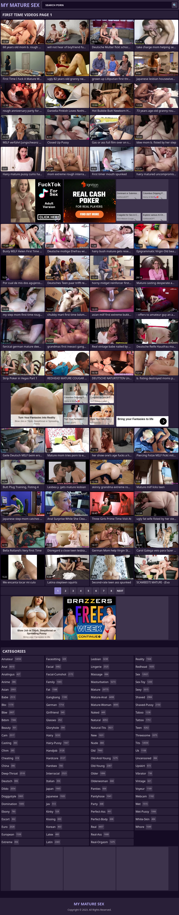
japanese (56, 796)
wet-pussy (146, 811)
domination (13, 804)
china (9, 765)
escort (9, 819)
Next (120, 590)
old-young (102, 765)
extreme (10, 842)
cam (8, 735)
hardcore (56, 758)
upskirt (144, 765)
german (55, 704)
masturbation (103, 682)
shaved (144, 697)
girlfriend (55, 712)
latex (53, 834)
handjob (55, 750)
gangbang (57, 697)
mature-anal (103, 697)
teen (142, 727)
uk (141, 750)
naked (98, 712)
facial (53, 666)
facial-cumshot (60, 674)
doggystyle (13, 796)
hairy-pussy (57, 743)
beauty (9, 727)
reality (144, 659)
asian (9, 689)
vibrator (144, 773)
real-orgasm (103, 842)
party (97, 804)
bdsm (9, 720)
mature (100, 689)
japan (53, 788)
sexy (142, 689)
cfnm (8, 750)
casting (10, 743)
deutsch (10, 781)
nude (98, 743)
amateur (12, 659)
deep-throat (14, 773)
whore (144, 826)
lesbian (100, 659)
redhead (145, 666)
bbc (8, 704)
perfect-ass (101, 811)
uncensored (147, 758)
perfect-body (102, 819)
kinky (53, 811)
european (12, 834)
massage (100, 674)
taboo (143, 712)
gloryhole (55, 727)
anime (9, 682)
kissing (54, 819)
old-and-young (105, 758)
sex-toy (144, 682)
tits (142, 743)
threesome (147, 735)
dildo (9, 788)
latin (53, 842)
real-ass (100, 834)
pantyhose (101, 796)
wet (142, 804)
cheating (11, 758)
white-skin (146, 819)
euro (8, 826)
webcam (145, 796)
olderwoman (103, 781)
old (97, 750)
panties (99, 788)
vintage (144, 781)
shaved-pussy (148, 704)
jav (51, 804)
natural (100, 720)
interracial (56, 773)
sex (142, 674)
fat (52, 689)
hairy (53, 735)
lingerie (100, 666)
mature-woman (105, 704)
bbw (8, 712)
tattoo (144, 720)
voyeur (144, 788)
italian (53, 781)
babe (9, 697)
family (54, 682)
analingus (11, 674)
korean (54, 826)
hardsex (55, 765)
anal (8, 666)
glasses (54, 720)
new (98, 735)
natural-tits (102, 727)
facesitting (56, 659)
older (98, 773)
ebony (9, 811)
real (97, 826)
